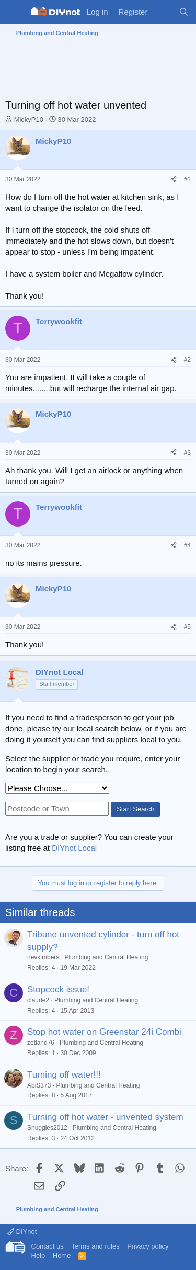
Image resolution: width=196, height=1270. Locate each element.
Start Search (135, 809)
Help (38, 1256)
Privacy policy (147, 1246)
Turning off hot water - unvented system (105, 1117)
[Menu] (14, 12)
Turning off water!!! (64, 1075)
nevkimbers (43, 957)
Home (62, 1256)
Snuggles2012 (47, 1127)
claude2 (38, 1000)
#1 (187, 179)
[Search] (184, 11)
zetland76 (40, 1042)
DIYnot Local (74, 847)
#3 (187, 452)
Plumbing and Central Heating (106, 957)
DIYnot (22, 1231)
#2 (187, 359)
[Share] (173, 180)
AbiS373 (39, 1085)
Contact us (47, 1246)
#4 (187, 545)
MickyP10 (28, 119)
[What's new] (163, 11)
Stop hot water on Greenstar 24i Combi (104, 1032)
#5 (187, 627)
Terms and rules (95, 1246)
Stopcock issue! (58, 989)
